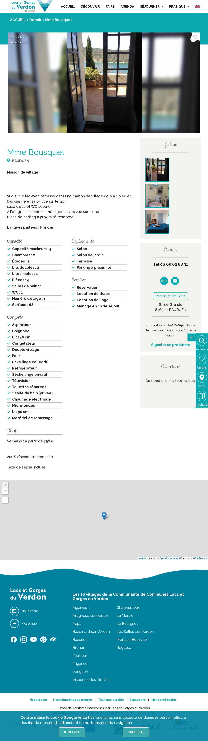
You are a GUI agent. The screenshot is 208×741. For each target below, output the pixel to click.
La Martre (125, 615)
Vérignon (80, 671)
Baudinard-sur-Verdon (91, 631)
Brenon (79, 647)
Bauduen (80, 639)
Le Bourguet (127, 623)
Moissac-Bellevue (132, 639)
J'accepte (136, 732)
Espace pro (138, 699)
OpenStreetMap (169, 558)
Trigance (80, 663)
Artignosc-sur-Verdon (91, 615)
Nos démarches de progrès (72, 699)
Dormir (35, 20)
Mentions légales (163, 699)
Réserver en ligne (170, 296)
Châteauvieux (128, 607)
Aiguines (80, 607)
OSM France (200, 558)
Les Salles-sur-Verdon (135, 631)
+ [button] (5, 485)
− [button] (5, 491)
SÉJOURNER (151, 6)
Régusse (124, 647)
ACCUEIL (68, 6)
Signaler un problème (170, 345)
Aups (77, 623)
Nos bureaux (38, 699)
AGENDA (127, 6)
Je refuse (71, 732)
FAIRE (110, 6)
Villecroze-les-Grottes (91, 679)
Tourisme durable (111, 699)
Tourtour (80, 655)
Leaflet (142, 558)
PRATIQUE (179, 6)
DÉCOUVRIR (90, 6)
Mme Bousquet (58, 20)
